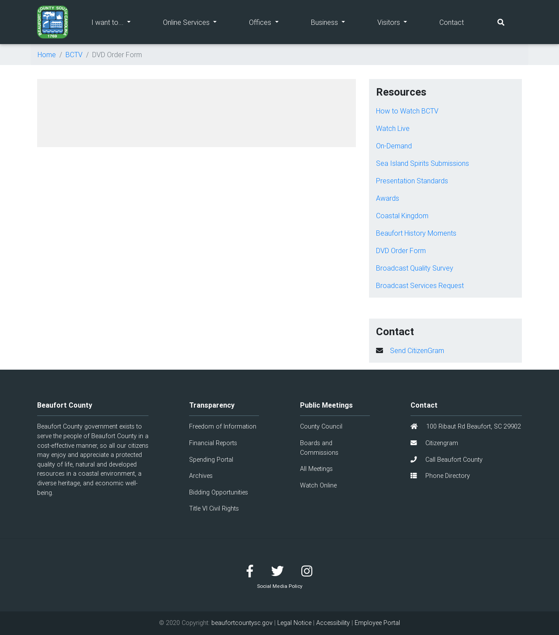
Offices (271, 22)
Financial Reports (213, 443)
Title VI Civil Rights (214, 508)
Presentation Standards (412, 180)
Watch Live (393, 128)
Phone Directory (440, 476)
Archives (201, 476)
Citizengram (434, 443)
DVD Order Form (401, 250)
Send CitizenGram (417, 350)
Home (47, 54)
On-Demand (394, 145)
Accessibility (333, 623)
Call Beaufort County (447, 459)
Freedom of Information (222, 426)
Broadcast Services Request (420, 285)
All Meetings (316, 469)
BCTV (74, 54)
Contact (451, 22)
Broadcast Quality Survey (414, 268)
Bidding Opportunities (218, 492)
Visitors (400, 22)
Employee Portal (377, 623)
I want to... (119, 22)
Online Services (198, 22)
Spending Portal (211, 459)
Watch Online (318, 485)
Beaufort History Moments (416, 233)
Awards (387, 198)
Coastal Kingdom (402, 215)
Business (336, 22)
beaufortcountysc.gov (242, 623)
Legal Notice (294, 623)
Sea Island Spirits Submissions (422, 163)
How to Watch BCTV (407, 110)
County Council (321, 426)
